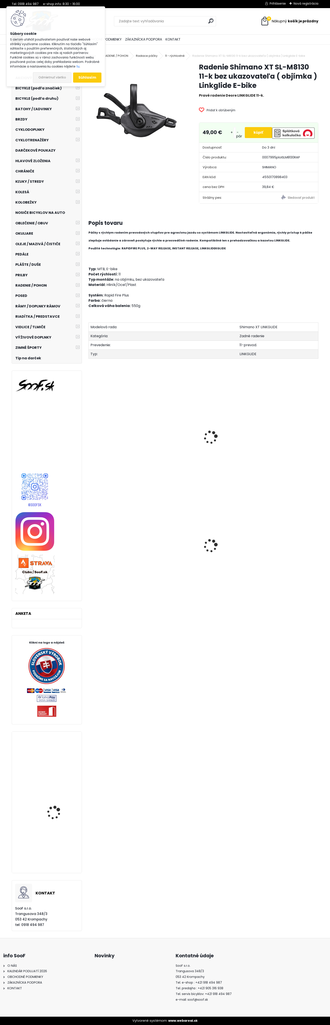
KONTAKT (173, 39)
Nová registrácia (306, 3)
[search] (210, 20)
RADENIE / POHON (116, 56)
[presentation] (90, 432)
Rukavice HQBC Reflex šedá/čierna (57, 762)
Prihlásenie (278, 3)
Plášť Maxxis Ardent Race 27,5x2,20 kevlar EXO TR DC (59, 806)
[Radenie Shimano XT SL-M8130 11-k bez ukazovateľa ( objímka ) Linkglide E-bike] (136, 110)
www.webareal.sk (183, 1020)
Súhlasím (87, 77)
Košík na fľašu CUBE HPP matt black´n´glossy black (289, 559)
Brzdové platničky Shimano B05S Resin (115, 565)
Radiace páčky (146, 56)
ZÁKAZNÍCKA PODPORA (143, 39)
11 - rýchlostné (175, 56)
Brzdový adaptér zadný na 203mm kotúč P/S (231, 557)
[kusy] (234, 133)
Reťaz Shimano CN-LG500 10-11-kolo (114, 449)
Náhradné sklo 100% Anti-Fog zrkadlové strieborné (56, 855)
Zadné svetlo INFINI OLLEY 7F (173, 565)
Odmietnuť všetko (52, 77)
